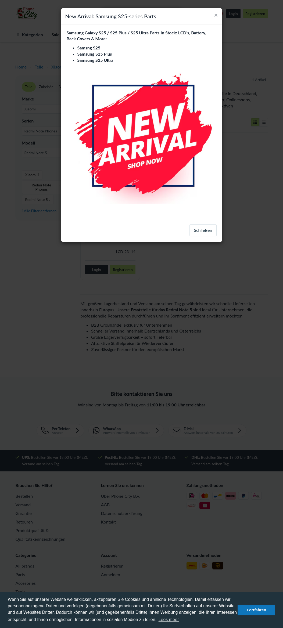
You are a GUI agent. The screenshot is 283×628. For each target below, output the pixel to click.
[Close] (216, 15)
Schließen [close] (203, 230)
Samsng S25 (89, 47)
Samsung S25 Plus (94, 53)
